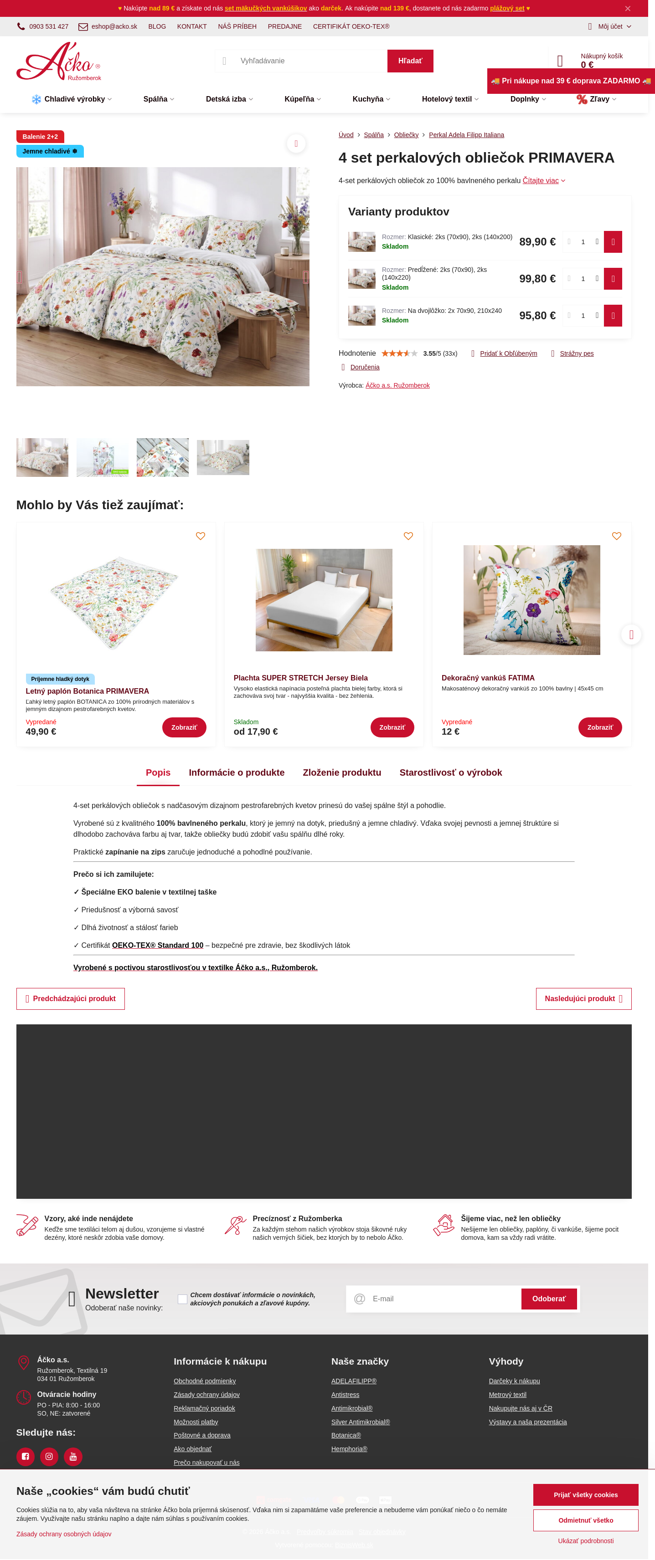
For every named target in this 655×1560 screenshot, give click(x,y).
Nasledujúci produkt (584, 998)
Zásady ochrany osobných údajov (64, 1534)
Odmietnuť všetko (585, 1520)
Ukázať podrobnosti (586, 1541)
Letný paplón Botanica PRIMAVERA (88, 691)
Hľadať (410, 61)
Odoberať (549, 1299)
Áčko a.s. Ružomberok (398, 385)
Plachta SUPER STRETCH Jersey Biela (301, 678)
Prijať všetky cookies (586, 1495)
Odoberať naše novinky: (124, 1308)
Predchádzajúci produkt (71, 998)
